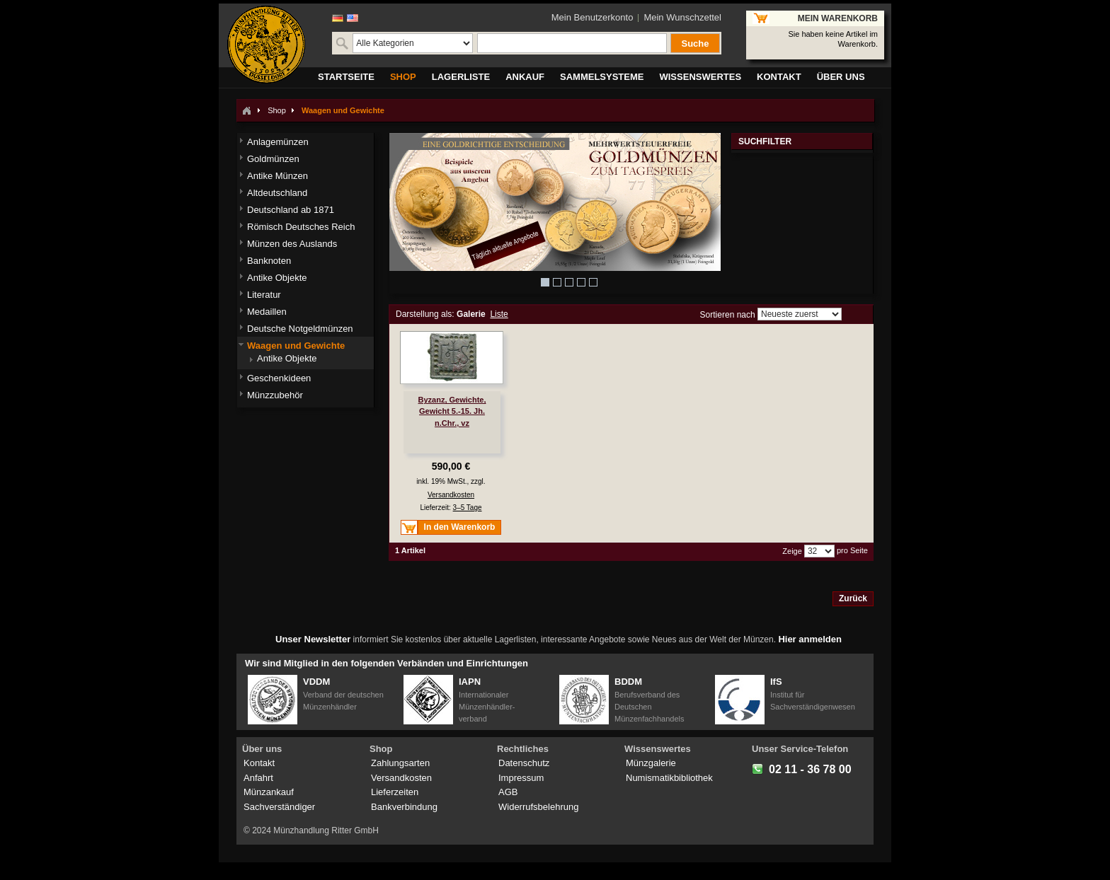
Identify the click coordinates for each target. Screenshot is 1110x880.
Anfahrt (258, 777)
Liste (499, 314)
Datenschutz (523, 763)
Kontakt (259, 763)
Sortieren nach (727, 314)
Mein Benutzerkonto (592, 17)
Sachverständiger (279, 806)
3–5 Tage (467, 507)
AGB (507, 792)
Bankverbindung (404, 806)
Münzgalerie (651, 763)
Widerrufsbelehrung (538, 806)
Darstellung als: (425, 314)
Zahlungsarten (400, 763)
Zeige (792, 551)
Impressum (521, 777)
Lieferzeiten (394, 792)
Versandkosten (451, 495)
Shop (277, 110)
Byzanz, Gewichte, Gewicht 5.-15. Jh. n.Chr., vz (452, 411)
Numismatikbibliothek (669, 777)
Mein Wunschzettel (682, 17)
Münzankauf (269, 792)
